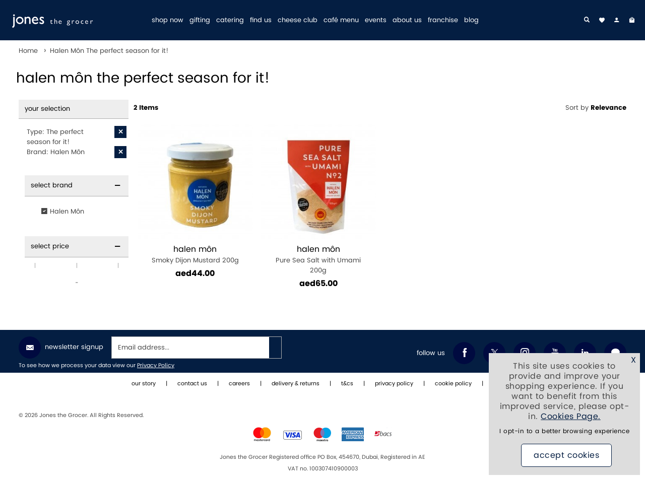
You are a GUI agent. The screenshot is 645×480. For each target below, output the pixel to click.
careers (239, 383)
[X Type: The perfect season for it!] (120, 132)
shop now (167, 20)
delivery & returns (295, 383)
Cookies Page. (571, 416)
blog (471, 20)
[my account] (617, 20)
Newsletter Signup (61, 347)
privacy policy (394, 383)
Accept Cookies (566, 455)
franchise (443, 20)
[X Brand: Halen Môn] (120, 152)
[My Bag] (632, 20)
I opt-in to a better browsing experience (564, 431)
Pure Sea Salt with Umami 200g (318, 259)
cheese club (297, 20)
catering (230, 20)
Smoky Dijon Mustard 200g (195, 254)
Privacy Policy (155, 365)
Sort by (595, 107)
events (375, 20)
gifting (199, 20)
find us (261, 20)
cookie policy (453, 383)
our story (144, 383)
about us (407, 20)
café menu (341, 20)
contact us (192, 383)
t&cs (347, 383)
